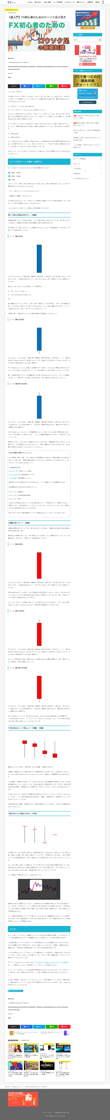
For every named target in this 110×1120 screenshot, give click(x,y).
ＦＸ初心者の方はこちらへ (11, 9)
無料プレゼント (81, 2)
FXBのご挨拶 (47, 2)
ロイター (13, 471)
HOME (7, 1086)
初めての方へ (38, 2)
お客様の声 (90, 2)
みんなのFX (14, 474)
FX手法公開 (77, 168)
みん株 (13, 478)
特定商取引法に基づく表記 (62, 1112)
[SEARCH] (103, 2)
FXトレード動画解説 (80, 158)
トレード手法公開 (57, 2)
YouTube (30, 2)
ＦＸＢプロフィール (69, 2)
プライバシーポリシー (47, 1112)
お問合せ (97, 2)
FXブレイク (77, 163)
